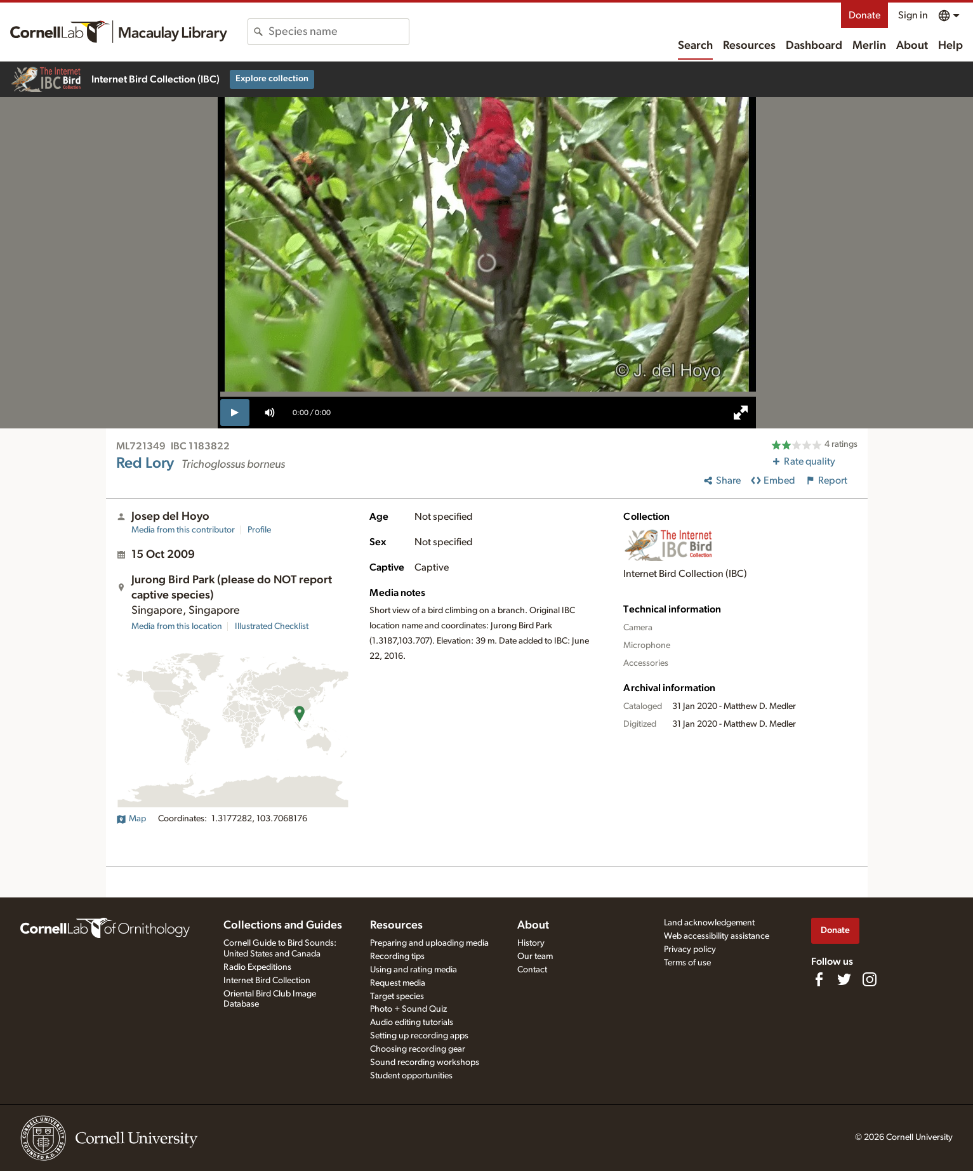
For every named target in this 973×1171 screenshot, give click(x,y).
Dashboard (814, 45)
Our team (535, 956)
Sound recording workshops (424, 1062)
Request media (397, 983)
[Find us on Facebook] (818, 979)
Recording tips (397, 956)
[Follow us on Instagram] (869, 979)
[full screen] (740, 412)
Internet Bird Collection (266, 980)
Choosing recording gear (417, 1049)
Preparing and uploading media (429, 943)
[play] (235, 412)
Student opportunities (411, 1075)
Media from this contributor (183, 530)
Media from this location (176, 626)
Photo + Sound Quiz (408, 1009)
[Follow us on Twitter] (844, 979)
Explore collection (271, 78)
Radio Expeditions (257, 967)
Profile (259, 530)
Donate (864, 15)
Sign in (913, 15)
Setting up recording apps (419, 1035)
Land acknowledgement (709, 922)
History (531, 943)
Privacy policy (690, 949)
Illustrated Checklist (271, 626)
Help (950, 45)
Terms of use (687, 962)
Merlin (869, 45)
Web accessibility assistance (716, 936)
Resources (749, 45)
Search (695, 45)
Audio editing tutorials (411, 1022)
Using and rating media (413, 969)
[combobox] (338, 31)
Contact (532, 969)
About (912, 45)
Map (131, 818)
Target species (397, 996)
